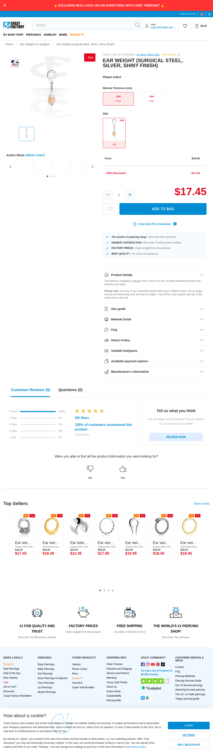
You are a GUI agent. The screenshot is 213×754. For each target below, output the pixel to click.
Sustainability (113, 695)
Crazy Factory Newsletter (17, 695)
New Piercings (11, 668)
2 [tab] (104, 591)
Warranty (111, 677)
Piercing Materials (185, 676)
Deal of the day (11, 673)
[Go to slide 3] (54, 176)
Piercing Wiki (113, 700)
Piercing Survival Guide (188, 680)
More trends (202, 503)
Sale (5, 682)
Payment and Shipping (119, 668)
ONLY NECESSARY (188, 744)
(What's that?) (35, 155)
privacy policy (138, 746)
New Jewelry (10, 677)
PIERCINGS (33, 34)
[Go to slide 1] (47, 176)
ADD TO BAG (163, 209)
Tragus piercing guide (187, 698)
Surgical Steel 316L (148, 54)
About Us (111, 686)
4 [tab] (113, 591)
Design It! (77, 34)
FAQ (177, 671)
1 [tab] (100, 591)
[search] (82, 25)
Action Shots (113, 691)
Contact (179, 667)
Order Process (114, 664)
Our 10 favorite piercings (189, 685)
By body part (13, 34)
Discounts (8, 691)
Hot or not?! (9, 686)
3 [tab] (108, 591)
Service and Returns (117, 673)
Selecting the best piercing (190, 689)
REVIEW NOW (176, 437)
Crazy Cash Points (116, 682)
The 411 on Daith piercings (190, 694)
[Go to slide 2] (51, 176)
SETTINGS (189, 735)
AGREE (188, 725)
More (63, 34)
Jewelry (49, 34)
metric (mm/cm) (188, 14)
